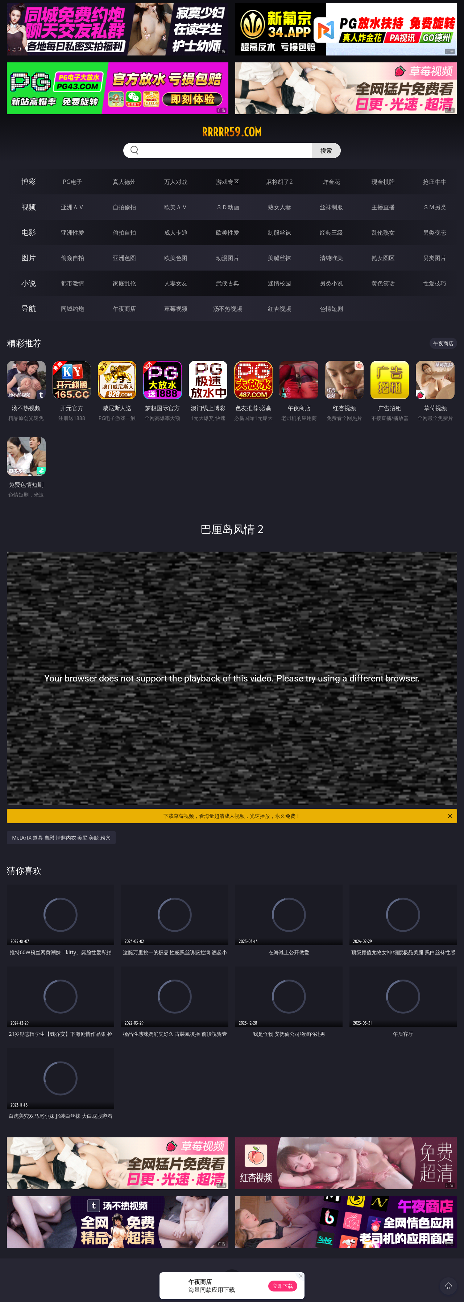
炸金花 (331, 182)
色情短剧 (331, 309)
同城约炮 (72, 309)
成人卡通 (175, 232)
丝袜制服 (331, 207)
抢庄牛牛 (434, 182)
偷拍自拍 (124, 232)
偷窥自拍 (72, 258)
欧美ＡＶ (175, 207)
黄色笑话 (383, 283)
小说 (28, 283)
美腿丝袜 (279, 258)
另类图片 (434, 258)
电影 (28, 232)
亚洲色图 (124, 258)
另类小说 (331, 283)
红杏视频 (279, 309)
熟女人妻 (279, 207)
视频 (28, 207)
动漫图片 (227, 258)
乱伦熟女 (383, 232)
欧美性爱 (227, 232)
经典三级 (331, 232)
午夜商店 (124, 309)
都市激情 (72, 283)
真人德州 (124, 182)
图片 (28, 258)
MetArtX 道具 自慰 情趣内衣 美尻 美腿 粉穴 (61, 837)
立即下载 (283, 1285)
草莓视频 (175, 309)
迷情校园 (279, 283)
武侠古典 (227, 283)
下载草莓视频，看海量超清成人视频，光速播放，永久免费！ (308, 816)
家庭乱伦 (124, 283)
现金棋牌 (383, 182)
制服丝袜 (279, 232)
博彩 (28, 181)
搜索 (326, 150)
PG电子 (72, 182)
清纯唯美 (331, 258)
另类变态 (434, 232)
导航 (28, 308)
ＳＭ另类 (434, 207)
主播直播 (383, 207)
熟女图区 (383, 258)
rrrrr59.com (232, 132)
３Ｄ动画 (227, 207)
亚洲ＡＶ (72, 207)
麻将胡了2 (279, 182)
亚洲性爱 (72, 232)
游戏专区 (227, 182)
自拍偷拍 (124, 207)
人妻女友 (175, 283)
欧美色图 (175, 258)
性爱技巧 (434, 283)
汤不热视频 (227, 309)
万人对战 (175, 182)
